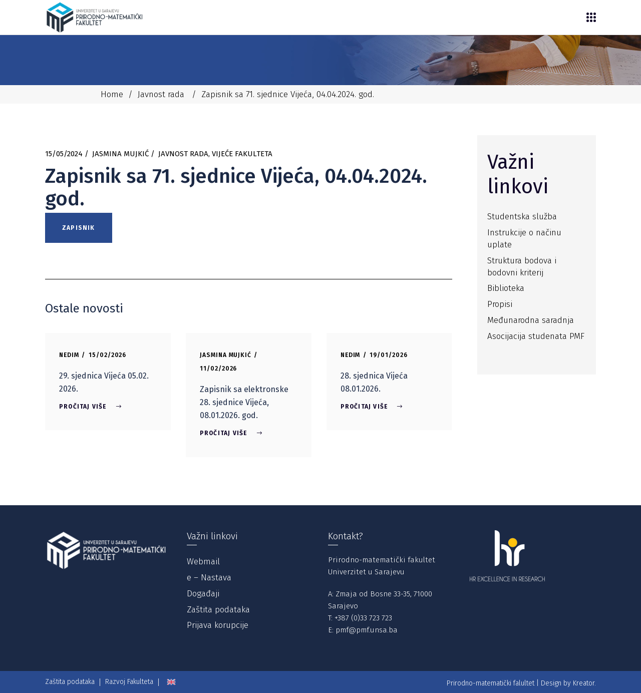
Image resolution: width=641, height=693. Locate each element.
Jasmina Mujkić (120, 153)
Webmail (203, 561)
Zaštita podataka (218, 609)
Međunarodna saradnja (530, 320)
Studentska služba (522, 216)
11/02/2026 (218, 368)
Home (112, 94)
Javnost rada (161, 94)
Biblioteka (505, 288)
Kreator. (584, 683)
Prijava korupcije (217, 625)
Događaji (203, 593)
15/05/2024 (64, 153)
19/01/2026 (389, 355)
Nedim (69, 355)
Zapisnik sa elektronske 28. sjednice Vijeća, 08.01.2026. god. (244, 402)
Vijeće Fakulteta (242, 153)
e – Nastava (209, 577)
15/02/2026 (108, 355)
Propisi (499, 304)
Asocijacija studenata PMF (535, 336)
